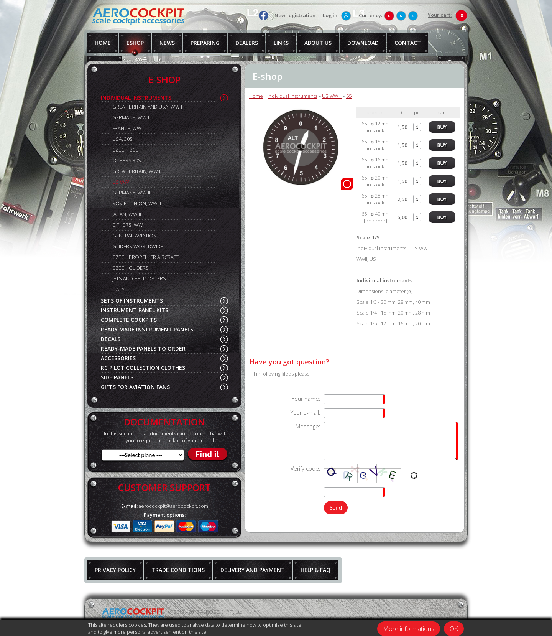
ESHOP (135, 42)
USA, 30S (122, 138)
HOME (103, 42)
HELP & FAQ (315, 569)
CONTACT (407, 42)
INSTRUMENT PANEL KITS (134, 310)
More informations (408, 628)
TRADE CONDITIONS (178, 569)
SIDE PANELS (117, 377)
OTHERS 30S (126, 160)
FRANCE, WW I (128, 128)
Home (256, 95)
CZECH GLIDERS (130, 267)
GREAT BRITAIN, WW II (136, 171)
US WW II (122, 181)
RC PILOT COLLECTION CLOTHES (143, 367)
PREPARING (205, 42)
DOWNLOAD (363, 42)
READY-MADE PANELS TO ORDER (143, 348)
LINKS (281, 42)
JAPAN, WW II (126, 214)
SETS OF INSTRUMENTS (132, 300)
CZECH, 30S (125, 149)
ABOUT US (318, 42)
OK (454, 628)
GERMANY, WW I (130, 117)
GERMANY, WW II (131, 192)
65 (349, 95)
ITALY (118, 289)
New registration (294, 15)
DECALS (110, 339)
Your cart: (440, 15)
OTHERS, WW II (129, 224)
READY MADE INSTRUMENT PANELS (147, 329)
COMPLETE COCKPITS (129, 319)
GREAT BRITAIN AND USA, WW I (147, 106)
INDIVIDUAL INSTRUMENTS (136, 97)
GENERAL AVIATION (134, 235)
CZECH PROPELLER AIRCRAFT (145, 257)
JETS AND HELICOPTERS (139, 278)
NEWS (167, 42)
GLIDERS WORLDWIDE (137, 246)
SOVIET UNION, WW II (136, 203)
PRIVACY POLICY (115, 569)
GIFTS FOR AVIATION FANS (135, 386)
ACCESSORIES (118, 358)
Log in (330, 15)
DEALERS (246, 42)
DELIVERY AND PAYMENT (252, 569)
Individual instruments (292, 95)
